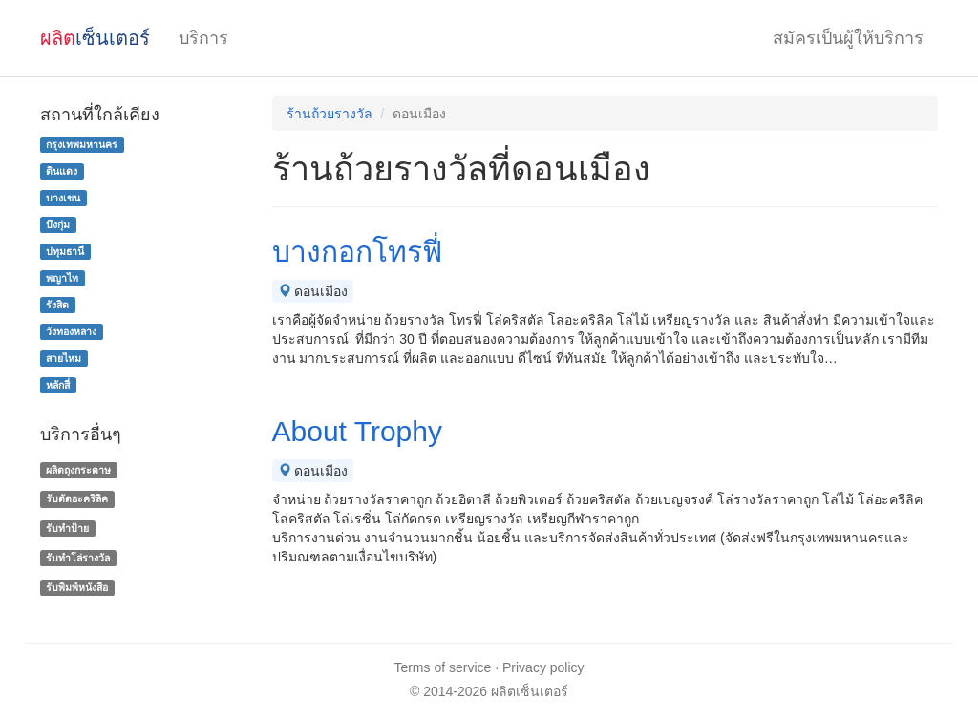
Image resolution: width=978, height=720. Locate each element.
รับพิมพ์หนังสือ (77, 587)
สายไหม (63, 358)
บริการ (203, 38)
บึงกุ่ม (58, 224)
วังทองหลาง (71, 331)
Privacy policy (543, 667)
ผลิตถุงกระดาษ (78, 470)
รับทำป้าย (67, 528)
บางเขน (63, 197)
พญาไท (62, 278)
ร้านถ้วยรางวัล (329, 113)
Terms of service (442, 667)
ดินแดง (61, 171)
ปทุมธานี (65, 251)
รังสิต (57, 304)
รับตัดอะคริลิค (77, 498)
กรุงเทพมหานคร (81, 144)
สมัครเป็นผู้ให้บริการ (848, 38)
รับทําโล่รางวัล (78, 557)
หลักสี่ (58, 385)
